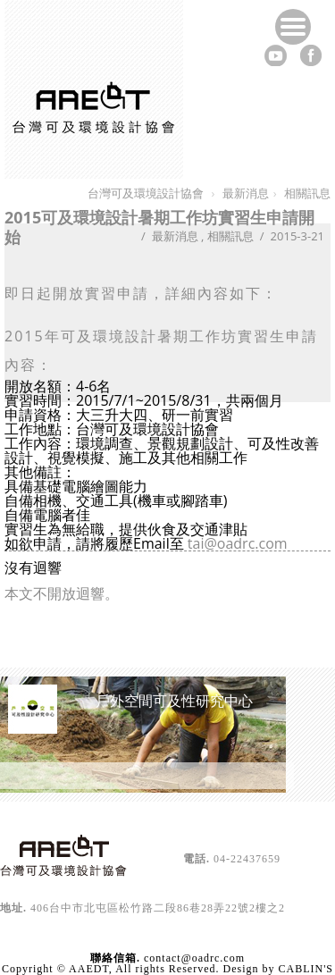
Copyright (28, 968)
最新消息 (175, 236)
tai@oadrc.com (238, 543)
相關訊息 (230, 236)
